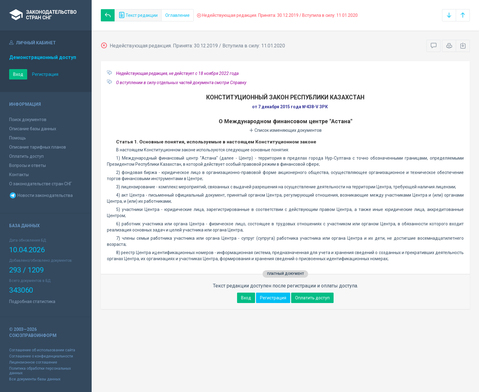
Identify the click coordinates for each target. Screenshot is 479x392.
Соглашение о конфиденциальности (41, 356)
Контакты (19, 174)
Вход (18, 74)
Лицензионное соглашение (33, 362)
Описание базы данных (32, 128)
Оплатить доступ (26, 156)
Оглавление (177, 15)
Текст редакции (138, 15)
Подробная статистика (32, 301)
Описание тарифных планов (37, 147)
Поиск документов (27, 119)
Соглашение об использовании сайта (42, 350)
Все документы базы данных (34, 379)
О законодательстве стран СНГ (40, 183)
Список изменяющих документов (285, 130)
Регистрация (45, 74)
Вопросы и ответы (27, 165)
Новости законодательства (41, 195)
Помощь (17, 137)
